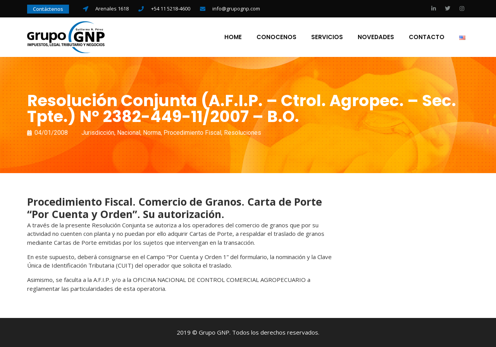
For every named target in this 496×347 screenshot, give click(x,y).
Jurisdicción (97, 132)
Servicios (327, 37)
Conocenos (276, 37)
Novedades (376, 37)
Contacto (426, 37)
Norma (152, 132)
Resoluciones (242, 132)
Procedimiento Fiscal (192, 132)
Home (233, 37)
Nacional (128, 132)
